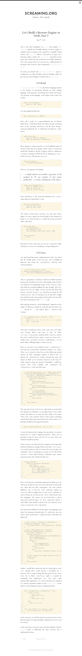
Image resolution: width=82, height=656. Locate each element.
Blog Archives (41, 639)
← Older (23, 639)
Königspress (50, 650)
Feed (41, 17)
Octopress (43, 650)
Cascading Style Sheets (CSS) (30, 88)
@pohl (47, 17)
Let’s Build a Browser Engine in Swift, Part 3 (41, 34)
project (22, 630)
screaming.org (41, 13)
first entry (32, 54)
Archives (36, 17)
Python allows (51, 583)
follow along (54, 77)
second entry (45, 57)
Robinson (43, 300)
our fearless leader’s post (47, 72)
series (46, 47)
